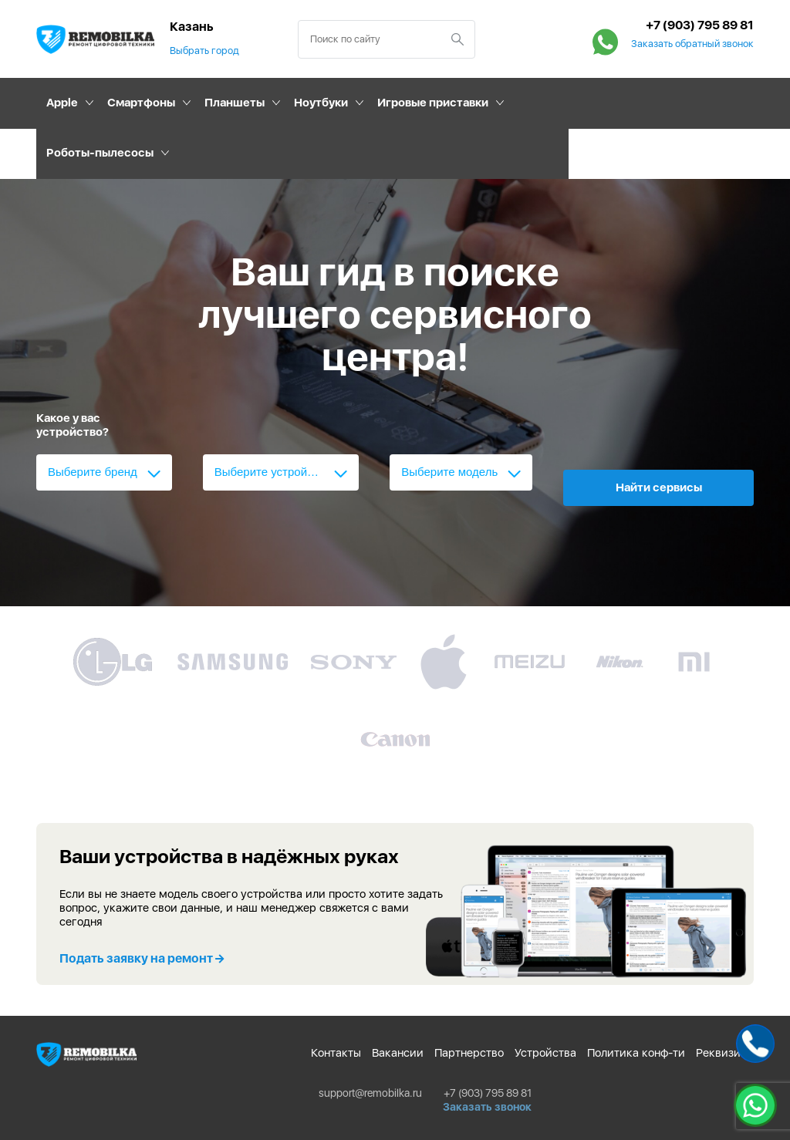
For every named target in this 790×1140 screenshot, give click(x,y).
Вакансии (398, 1053)
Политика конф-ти (636, 1053)
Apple (62, 103)
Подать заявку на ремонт (141, 958)
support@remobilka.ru (370, 1093)
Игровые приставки (432, 103)
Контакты (336, 1053)
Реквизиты (725, 1053)
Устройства (545, 1053)
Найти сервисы (659, 487)
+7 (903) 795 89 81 (700, 25)
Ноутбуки (321, 103)
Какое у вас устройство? (72, 425)
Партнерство (469, 1053)
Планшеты (234, 103)
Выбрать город (204, 50)
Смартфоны (141, 103)
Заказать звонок (487, 1107)
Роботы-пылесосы (100, 153)
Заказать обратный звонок (692, 44)
